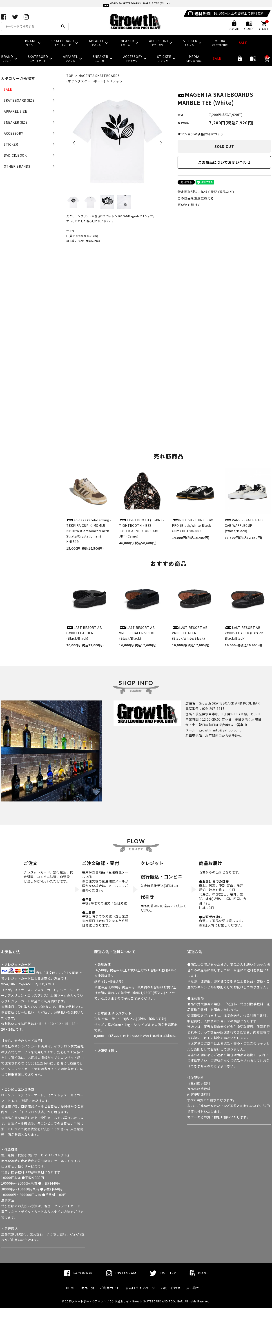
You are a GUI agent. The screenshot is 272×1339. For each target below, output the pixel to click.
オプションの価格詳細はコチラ (201, 134)
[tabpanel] (117, 141)
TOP (69, 75)
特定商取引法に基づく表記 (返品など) (206, 191)
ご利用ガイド (110, 1288)
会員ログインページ (140, 1288)
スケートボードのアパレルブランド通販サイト (102, 1301)
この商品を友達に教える (196, 198)
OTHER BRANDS (17, 166)
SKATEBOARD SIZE (19, 100)
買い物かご (194, 1288)
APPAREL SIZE (15, 111)
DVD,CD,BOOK (15, 155)
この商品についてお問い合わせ (224, 162)
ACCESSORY (13, 133)
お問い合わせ (171, 1288)
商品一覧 (87, 1288)
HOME (71, 1288)
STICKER (11, 144)
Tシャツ (116, 81)
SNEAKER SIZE (15, 122)
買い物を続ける (189, 204)
